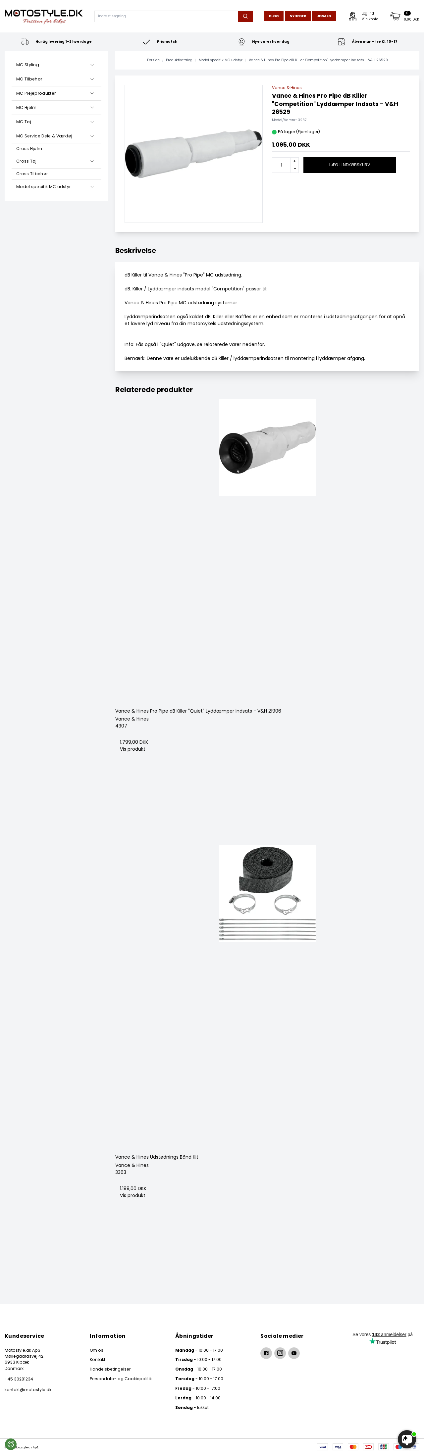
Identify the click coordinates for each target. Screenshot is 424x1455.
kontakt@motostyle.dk (28, 1389)
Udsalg (323, 16)
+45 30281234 (19, 1379)
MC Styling (27, 65)
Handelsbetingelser (110, 1369)
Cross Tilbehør (32, 173)
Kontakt (97, 1359)
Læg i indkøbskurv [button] (349, 165)
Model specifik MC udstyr (43, 186)
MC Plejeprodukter (36, 93)
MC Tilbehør (29, 79)
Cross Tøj (26, 161)
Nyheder (298, 16)
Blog (274, 16)
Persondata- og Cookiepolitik (121, 1378)
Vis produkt (132, 749)
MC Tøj (23, 122)
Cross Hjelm (29, 148)
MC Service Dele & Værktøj (44, 136)
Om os (96, 1350)
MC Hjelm (26, 107)
